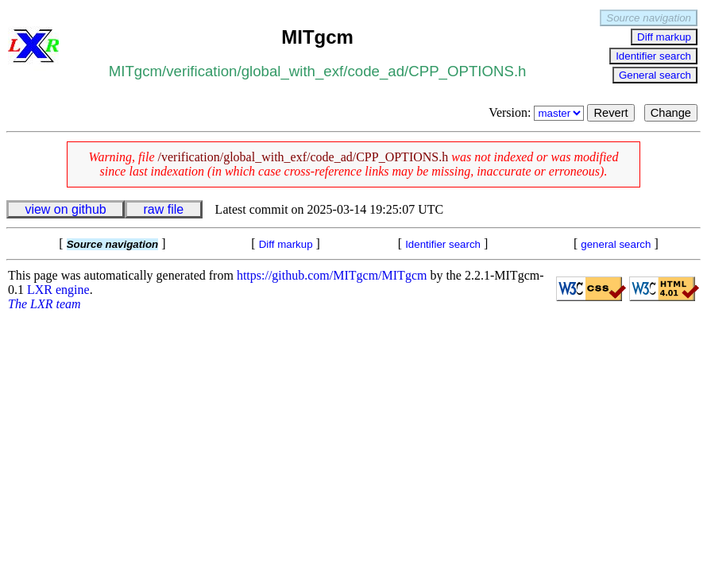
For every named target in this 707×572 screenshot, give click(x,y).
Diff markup (664, 37)
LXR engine (58, 289)
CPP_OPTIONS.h (467, 71)
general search (616, 244)
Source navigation (648, 18)
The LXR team (44, 304)
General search (655, 75)
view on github (65, 209)
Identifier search (653, 56)
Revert (610, 112)
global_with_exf (292, 71)
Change (671, 112)
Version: (538, 112)
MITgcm (135, 71)
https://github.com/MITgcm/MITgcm (332, 275)
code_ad (375, 71)
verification (201, 71)
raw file (164, 209)
